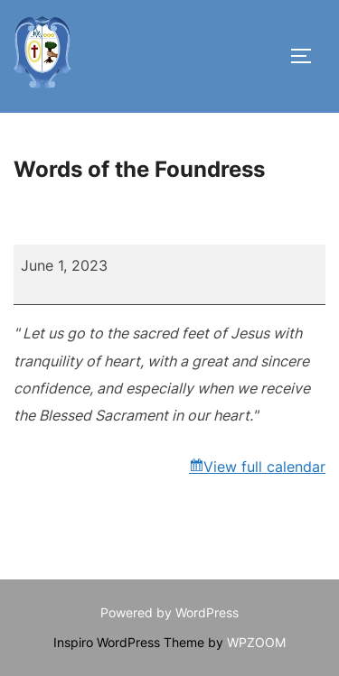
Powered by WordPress (169, 612)
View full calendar (264, 467)
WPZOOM (256, 642)
